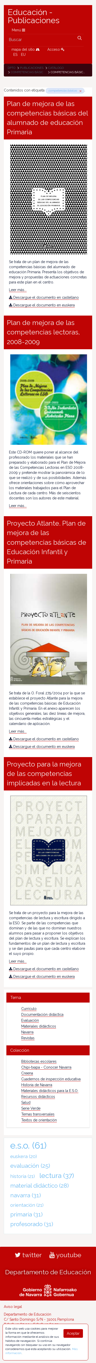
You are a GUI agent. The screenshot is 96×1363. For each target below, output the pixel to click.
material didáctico (39, 1185)
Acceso (56, 49)
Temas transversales (38, 1114)
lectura (56, 1175)
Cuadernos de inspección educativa (51, 1079)
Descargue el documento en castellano (44, 297)
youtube (65, 1255)
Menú (18, 30)
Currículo (29, 1009)
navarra (25, 1195)
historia (22, 1176)
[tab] (48, 998)
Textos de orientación (39, 1120)
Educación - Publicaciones (33, 16)
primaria (26, 1214)
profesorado (31, 1224)
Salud (25, 1102)
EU (23, 55)
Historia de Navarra (36, 1085)
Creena (27, 1073)
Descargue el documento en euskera (42, 305)
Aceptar (73, 1333)
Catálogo (56, 68)
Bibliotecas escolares (39, 1061)
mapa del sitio (26, 49)
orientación (27, 1205)
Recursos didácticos (38, 1097)
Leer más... (18, 290)
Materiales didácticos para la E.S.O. (49, 1091)
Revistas (28, 1038)
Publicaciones (32, 68)
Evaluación (30, 1020)
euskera (23, 1156)
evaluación (30, 1165)
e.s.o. (28, 1145)
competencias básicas (29, 72)
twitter (28, 1255)
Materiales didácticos (38, 1026)
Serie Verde (30, 1108)
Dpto (11, 68)
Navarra (27, 1032)
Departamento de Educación (48, 1272)
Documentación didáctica (42, 1014)
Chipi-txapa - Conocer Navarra (46, 1067)
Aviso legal (13, 1307)
